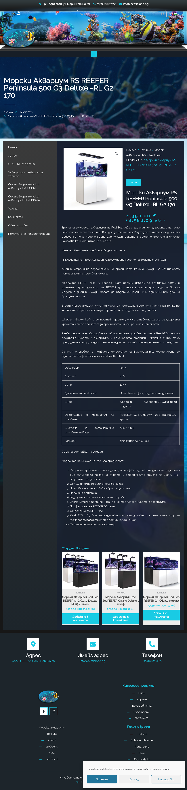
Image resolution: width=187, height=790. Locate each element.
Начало (13, 147)
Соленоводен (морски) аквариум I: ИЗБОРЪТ (23, 186)
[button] (56, 14)
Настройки (166, 779)
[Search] (162, 14)
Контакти (15, 217)
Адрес (33, 655)
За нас (12, 155)
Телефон (152, 655)
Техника (145, 150)
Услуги (13, 208)
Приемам (102, 779)
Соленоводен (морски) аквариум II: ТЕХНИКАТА (24, 198)
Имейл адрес (92, 655)
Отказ (134, 779)
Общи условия (18, 225)
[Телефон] (152, 644)
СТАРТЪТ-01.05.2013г (22, 164)
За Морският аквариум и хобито (25, 174)
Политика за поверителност (29, 233)
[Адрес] (33, 644)
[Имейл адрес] (93, 644)
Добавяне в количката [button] (80, 618)
